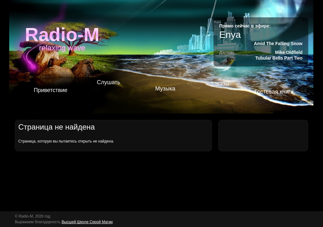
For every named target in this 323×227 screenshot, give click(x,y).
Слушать (108, 82)
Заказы (219, 84)
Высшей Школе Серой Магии (87, 222)
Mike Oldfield (288, 52)
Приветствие (51, 90)
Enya (230, 34)
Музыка (165, 88)
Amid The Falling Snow (278, 43)
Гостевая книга (274, 92)
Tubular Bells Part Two (278, 58)
